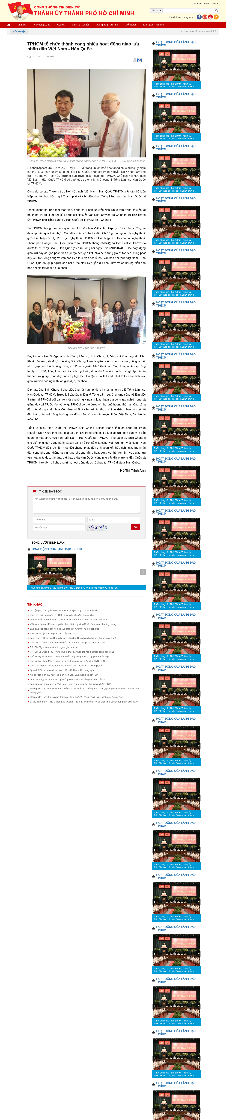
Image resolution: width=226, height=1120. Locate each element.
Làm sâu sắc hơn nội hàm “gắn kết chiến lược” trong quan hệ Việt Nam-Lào (68, 619)
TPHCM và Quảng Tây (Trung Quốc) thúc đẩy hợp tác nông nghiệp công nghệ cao (72, 651)
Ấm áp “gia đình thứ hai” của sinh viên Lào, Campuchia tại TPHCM (64, 674)
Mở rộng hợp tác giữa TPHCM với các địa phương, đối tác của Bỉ (63, 610)
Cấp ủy (61, 24)
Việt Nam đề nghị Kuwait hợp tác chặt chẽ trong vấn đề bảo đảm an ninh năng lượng (73, 624)
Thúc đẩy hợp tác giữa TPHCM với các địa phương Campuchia (62, 615)
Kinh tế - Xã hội (80, 24)
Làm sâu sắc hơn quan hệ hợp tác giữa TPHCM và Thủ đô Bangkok (64, 628)
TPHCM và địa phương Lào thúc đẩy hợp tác (53, 633)
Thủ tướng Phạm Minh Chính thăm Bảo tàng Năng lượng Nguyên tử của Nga (69, 656)
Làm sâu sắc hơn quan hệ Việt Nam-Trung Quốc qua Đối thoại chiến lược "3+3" (70, 684)
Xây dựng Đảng (42, 24)
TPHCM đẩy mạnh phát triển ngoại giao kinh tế (54, 647)
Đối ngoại (131, 24)
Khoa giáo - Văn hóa (153, 24)
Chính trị (22, 24)
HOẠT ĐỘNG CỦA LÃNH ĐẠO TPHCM (57, 549)
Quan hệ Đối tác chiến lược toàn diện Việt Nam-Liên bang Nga (62, 670)
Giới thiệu (196, 3)
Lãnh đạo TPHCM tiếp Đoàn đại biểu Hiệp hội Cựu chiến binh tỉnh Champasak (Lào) (73, 638)
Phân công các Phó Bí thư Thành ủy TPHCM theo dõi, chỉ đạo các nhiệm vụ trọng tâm (73, 587)
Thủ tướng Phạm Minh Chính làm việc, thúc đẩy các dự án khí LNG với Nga (68, 661)
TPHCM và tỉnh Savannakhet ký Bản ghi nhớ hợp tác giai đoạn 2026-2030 (67, 642)
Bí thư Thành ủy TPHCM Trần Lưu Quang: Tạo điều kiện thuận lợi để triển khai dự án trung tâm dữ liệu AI (84, 701)
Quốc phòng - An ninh (107, 24)
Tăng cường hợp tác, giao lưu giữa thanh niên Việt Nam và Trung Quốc (66, 665)
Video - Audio (211, 3)
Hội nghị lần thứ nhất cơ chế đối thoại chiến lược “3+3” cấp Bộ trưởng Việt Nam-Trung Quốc (77, 697)
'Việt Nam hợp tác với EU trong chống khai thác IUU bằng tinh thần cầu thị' (68, 679)
